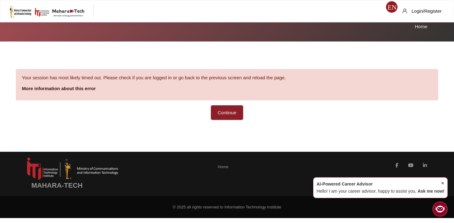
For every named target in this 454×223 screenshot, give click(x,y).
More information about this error (65, 88)
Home (421, 26)
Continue (227, 112)
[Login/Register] (422, 11)
